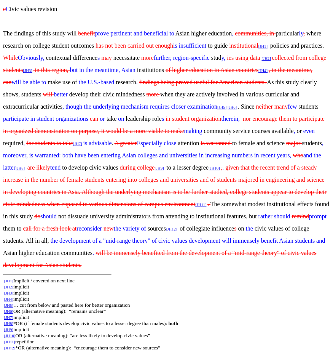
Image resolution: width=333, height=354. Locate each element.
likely (43, 167)
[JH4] (263, 71)
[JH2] (266, 58)
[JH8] (20, 168)
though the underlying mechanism (107, 106)
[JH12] (171, 229)
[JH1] (263, 46)
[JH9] (159, 168)
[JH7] (8, 318)
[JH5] (221, 107)
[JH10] (214, 168)
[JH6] (232, 107)
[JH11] (200, 205)
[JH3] (27, 71)
